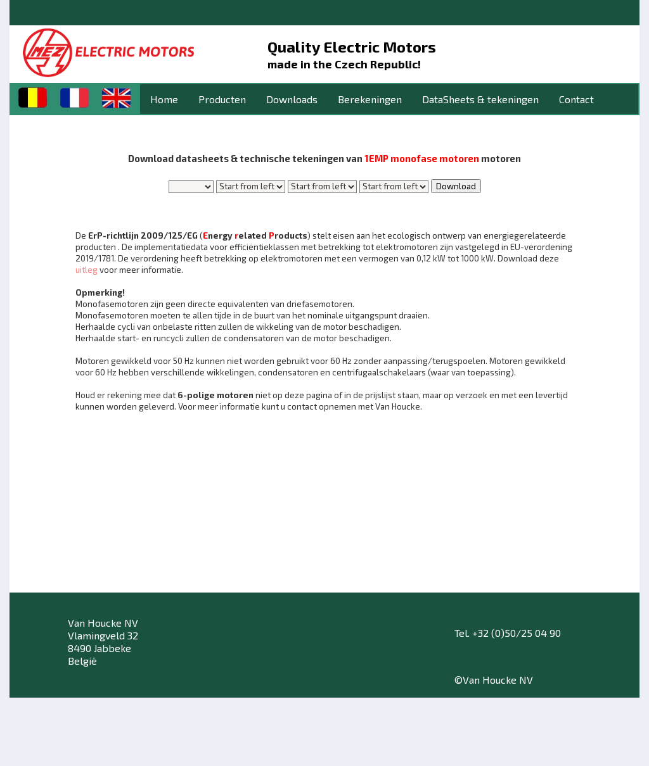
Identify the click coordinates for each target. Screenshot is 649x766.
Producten (222, 99)
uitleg (86, 270)
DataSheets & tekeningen (480, 99)
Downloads (292, 99)
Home (164, 99)
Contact (576, 99)
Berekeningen (370, 99)
